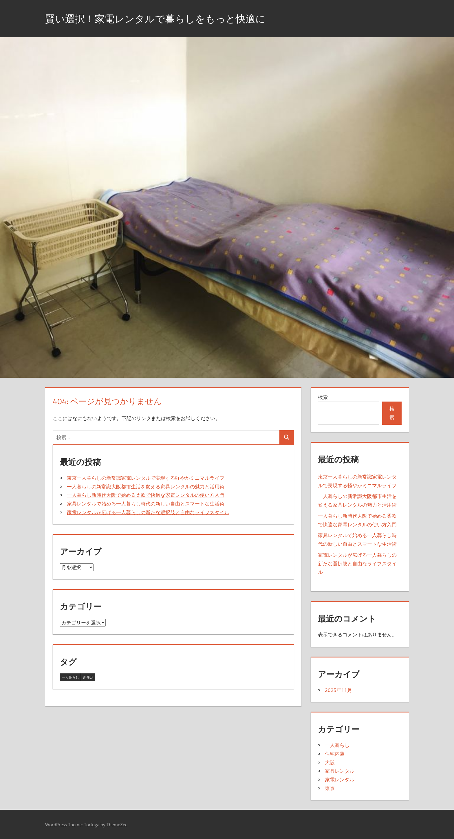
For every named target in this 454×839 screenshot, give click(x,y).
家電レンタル (339, 779)
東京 (330, 788)
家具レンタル (339, 770)
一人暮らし (337, 745)
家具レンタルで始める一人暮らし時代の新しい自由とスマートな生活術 (145, 503)
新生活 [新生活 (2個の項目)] (88, 677)
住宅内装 (335, 753)
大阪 (330, 762)
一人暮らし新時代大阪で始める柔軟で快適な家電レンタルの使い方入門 (145, 495)
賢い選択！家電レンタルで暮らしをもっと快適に (161, 18)
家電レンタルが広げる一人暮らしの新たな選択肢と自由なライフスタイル (148, 512)
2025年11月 (338, 690)
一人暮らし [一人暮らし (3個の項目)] (70, 677)
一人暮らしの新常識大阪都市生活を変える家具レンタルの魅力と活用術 (145, 486)
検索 (323, 397)
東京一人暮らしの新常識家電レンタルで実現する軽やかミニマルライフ (145, 478)
